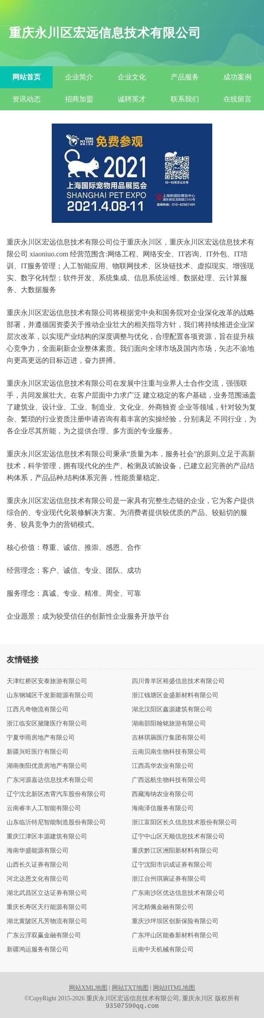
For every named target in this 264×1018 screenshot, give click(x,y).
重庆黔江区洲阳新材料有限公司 (175, 851)
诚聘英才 (132, 99)
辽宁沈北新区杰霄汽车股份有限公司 (56, 794)
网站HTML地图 (174, 987)
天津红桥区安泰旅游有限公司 (47, 681)
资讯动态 (26, 99)
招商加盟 (79, 99)
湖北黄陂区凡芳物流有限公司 (47, 921)
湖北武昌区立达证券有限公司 (47, 893)
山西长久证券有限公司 (38, 865)
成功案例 (237, 77)
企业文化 (132, 77)
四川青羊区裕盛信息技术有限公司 (178, 681)
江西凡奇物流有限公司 (38, 709)
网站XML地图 (88, 987)
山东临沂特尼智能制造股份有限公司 (56, 822)
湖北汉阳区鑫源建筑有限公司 (172, 709)
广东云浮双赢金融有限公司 (44, 935)
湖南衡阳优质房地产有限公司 (47, 766)
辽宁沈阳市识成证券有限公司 (172, 865)
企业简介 (79, 77)
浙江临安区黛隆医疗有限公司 (47, 724)
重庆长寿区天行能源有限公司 (47, 907)
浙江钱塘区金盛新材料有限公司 (175, 695)
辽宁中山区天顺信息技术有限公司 (178, 837)
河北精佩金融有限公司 (163, 907)
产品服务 (185, 77)
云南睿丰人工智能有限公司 (44, 808)
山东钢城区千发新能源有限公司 (50, 695)
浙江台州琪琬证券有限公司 (169, 879)
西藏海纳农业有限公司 (163, 794)
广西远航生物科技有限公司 (169, 780)
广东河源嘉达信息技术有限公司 (50, 780)
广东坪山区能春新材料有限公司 (175, 935)
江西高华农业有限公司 (163, 766)
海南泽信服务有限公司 (163, 808)
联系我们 (185, 99)
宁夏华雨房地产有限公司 (41, 738)
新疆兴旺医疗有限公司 (38, 752)
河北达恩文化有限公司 (38, 879)
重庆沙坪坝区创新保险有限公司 (175, 921)
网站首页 (26, 77)
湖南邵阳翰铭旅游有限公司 (169, 724)
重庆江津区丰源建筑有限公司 (47, 837)
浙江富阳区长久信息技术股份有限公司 (184, 822)
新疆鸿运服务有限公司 (38, 950)
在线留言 (237, 99)
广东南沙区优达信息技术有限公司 (178, 893)
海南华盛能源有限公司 (38, 851)
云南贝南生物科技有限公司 (169, 752)
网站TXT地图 (130, 987)
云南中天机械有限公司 (163, 950)
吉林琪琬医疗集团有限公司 (169, 738)
